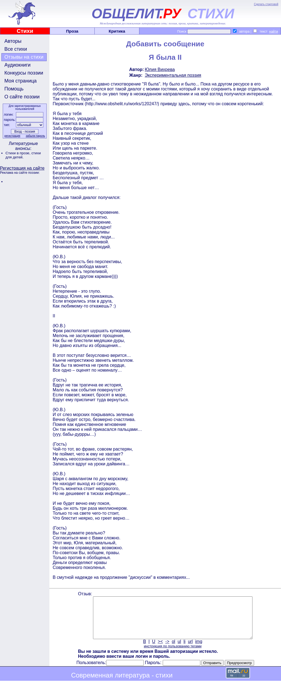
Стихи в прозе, (18, 153)
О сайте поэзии (22, 96)
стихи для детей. (23, 155)
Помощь (14, 89)
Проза (72, 31)
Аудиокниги (17, 65)
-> (167, 649)
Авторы (12, 41)
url (190, 649)
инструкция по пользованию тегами (172, 654)
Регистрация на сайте (22, 168)
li (185, 649)
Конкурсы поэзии (23, 73)
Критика (117, 31)
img (198, 649)
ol (173, 649)
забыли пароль (35, 135)
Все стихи (15, 49)
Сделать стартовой (266, 4)
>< (160, 649)
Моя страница (20, 81)
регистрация (12, 135)
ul (179, 649)
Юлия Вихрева (160, 69)
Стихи (25, 31)
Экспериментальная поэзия (173, 75)
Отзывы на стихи (23, 57)
